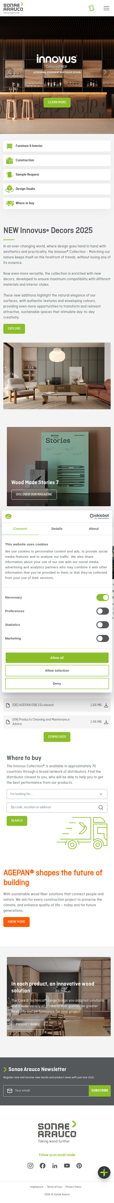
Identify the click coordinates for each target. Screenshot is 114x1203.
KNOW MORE (16, 922)
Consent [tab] (20, 528)
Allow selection (57, 670)
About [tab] (94, 528)
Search (17, 821)
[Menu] (106, 8)
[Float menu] (104, 1172)
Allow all (57, 658)
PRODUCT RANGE (28, 1024)
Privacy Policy (73, 1187)
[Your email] (33, 1090)
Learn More (57, 102)
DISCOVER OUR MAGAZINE (34, 494)
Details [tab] (57, 528)
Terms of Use (54, 1187)
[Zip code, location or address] (51, 807)
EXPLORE (14, 328)
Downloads (57, 737)
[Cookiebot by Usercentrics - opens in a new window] (89, 516)
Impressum (37, 1187)
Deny (57, 683)
